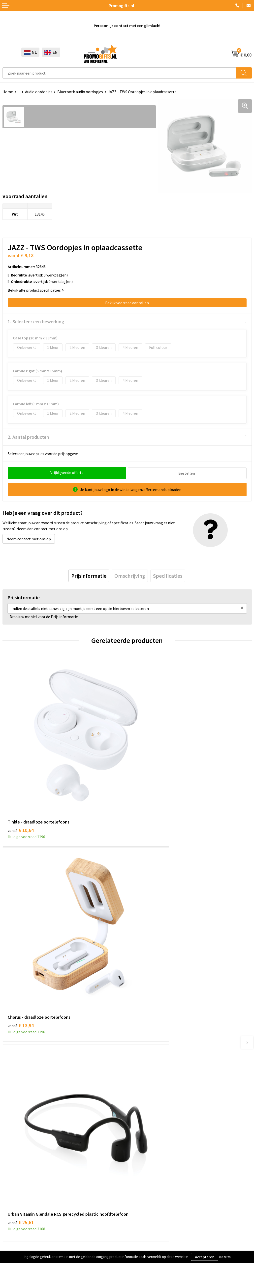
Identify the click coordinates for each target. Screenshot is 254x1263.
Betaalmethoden (144, 1157)
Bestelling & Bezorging (149, 1149)
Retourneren (140, 1164)
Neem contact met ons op (28, 538)
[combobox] (119, 73)
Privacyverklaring (17, 1227)
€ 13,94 (145, 787)
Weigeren (225, 1257)
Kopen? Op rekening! (147, 1051)
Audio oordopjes (38, 91)
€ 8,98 (144, 941)
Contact (136, 1142)
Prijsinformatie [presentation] (88, 575)
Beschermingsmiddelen (22, 1149)
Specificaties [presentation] (167, 575)
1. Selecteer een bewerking (36, 321)
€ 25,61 (21, 948)
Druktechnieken (143, 1058)
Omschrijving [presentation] (129, 575)
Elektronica (12, 1164)
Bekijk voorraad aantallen (127, 302)
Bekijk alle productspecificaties (36, 290)
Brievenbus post (16, 1157)
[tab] (88, 575)
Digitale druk (13, 1172)
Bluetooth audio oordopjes (80, 91)
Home (7, 91)
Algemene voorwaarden (22, 1212)
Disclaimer (11, 1234)
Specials (9, 1187)
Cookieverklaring (17, 1219)
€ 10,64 (21, 787)
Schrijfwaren (13, 1142)
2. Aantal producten (28, 437)
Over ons (136, 1043)
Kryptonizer (12, 1179)
